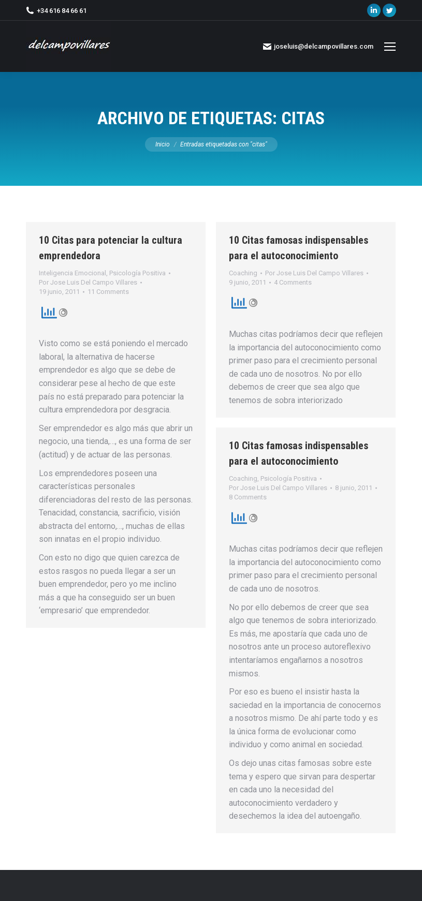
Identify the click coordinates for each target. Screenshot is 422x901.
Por (88, 282)
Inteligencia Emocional (72, 273)
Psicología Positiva (137, 273)
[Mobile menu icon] (390, 46)
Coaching (243, 273)
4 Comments (293, 282)
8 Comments (248, 497)
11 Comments (108, 292)
